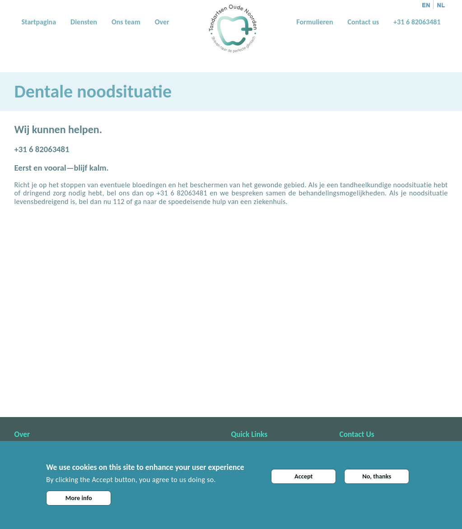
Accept (303, 476)
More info (78, 498)
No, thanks (376, 476)
